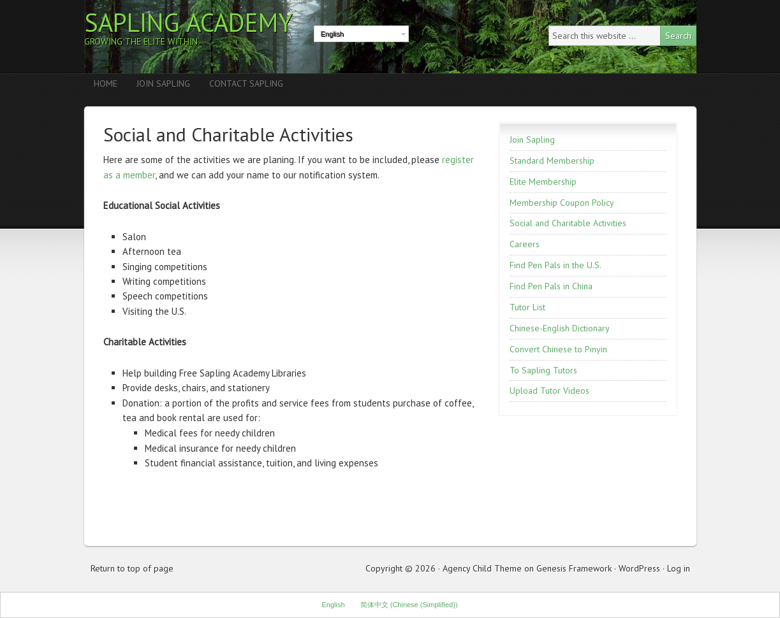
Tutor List (527, 307)
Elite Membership (543, 181)
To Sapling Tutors (543, 370)
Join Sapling (163, 83)
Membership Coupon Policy (562, 202)
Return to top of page (132, 568)
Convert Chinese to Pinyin (558, 349)
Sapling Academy (188, 22)
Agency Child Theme (482, 568)
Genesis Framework (574, 568)
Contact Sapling (246, 83)
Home (105, 83)
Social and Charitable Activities (568, 223)
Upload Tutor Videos (549, 390)
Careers (525, 244)
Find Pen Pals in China (551, 286)
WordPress (639, 568)
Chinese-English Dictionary (560, 328)
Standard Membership (552, 160)
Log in (678, 568)
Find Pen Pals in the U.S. (555, 265)
